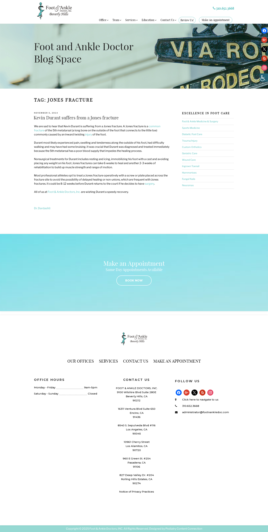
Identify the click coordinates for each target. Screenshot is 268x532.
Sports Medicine (191, 127)
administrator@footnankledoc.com (205, 412)
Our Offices (80, 361)
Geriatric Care (189, 153)
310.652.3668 (223, 8)
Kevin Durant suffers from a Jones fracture (76, 118)
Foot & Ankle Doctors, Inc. (64, 192)
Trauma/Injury (189, 140)
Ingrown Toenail (190, 166)
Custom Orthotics (192, 147)
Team (117, 20)
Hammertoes (189, 172)
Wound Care (189, 159)
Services (131, 20)
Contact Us (168, 20)
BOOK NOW (134, 280)
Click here (189, 399)
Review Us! (187, 20)
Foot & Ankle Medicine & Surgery (200, 121)
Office (104, 20)
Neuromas (188, 185)
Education (149, 20)
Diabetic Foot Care (192, 134)
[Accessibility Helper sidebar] (264, 77)
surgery (149, 183)
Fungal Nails (188, 178)
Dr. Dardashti (42, 208)
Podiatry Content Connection (183, 528)
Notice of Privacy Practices (136, 491)
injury (88, 134)
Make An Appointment (216, 20)
